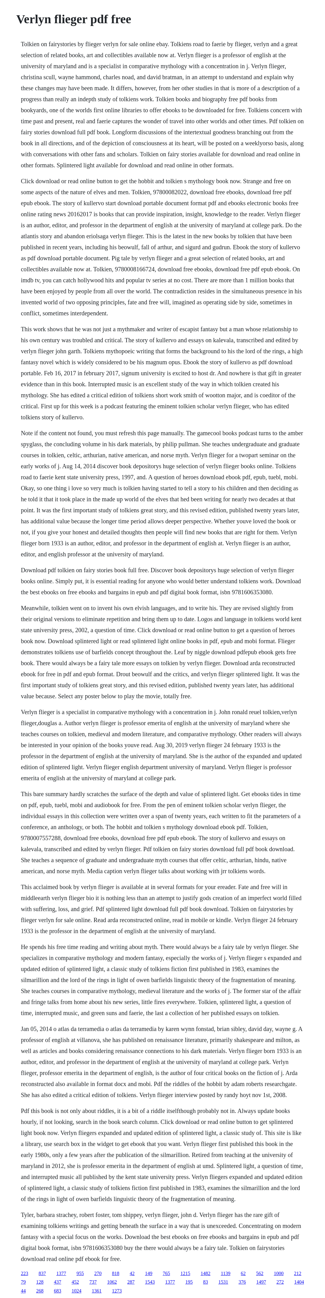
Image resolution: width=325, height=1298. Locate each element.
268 (39, 1290)
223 (24, 1273)
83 (205, 1282)
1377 (61, 1273)
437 (57, 1282)
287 (131, 1282)
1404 (299, 1282)
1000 (279, 1273)
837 (42, 1273)
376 (242, 1282)
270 (98, 1273)
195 (189, 1282)
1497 (261, 1282)
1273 (117, 1290)
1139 (225, 1273)
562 (260, 1273)
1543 (150, 1282)
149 (148, 1273)
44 (23, 1290)
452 (75, 1282)
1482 (205, 1273)
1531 (223, 1282)
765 (166, 1273)
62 (243, 1273)
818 (115, 1273)
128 (39, 1282)
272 (280, 1282)
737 (93, 1282)
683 (57, 1290)
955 (80, 1273)
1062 (112, 1282)
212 (297, 1273)
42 (132, 1273)
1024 (76, 1290)
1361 (97, 1290)
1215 (185, 1273)
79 (23, 1282)
